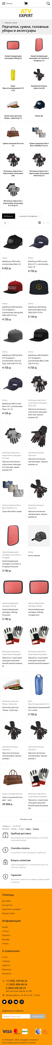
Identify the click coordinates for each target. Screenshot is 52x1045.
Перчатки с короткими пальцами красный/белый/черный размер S (38, 660)
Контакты (6, 973)
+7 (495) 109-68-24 (16, 980)
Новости (6, 965)
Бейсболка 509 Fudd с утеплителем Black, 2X (11, 262)
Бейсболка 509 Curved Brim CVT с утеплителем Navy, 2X (38, 264)
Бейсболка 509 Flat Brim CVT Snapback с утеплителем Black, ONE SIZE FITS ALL (38, 359)
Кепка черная (34, 555)
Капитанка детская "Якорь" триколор (10, 708)
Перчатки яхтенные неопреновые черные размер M (37, 514)
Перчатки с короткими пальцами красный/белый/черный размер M (12, 661)
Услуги (5, 943)
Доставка (6, 901)
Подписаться (37, 1016)
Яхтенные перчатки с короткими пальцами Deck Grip (37, 403)
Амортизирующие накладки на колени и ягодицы (11, 555)
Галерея (6, 961)
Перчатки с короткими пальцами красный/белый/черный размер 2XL (38, 804)
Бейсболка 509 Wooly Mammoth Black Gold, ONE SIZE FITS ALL (37, 310)
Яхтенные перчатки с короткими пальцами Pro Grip (11, 455)
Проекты (6, 935)
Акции (5, 927)
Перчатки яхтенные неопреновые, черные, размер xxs (38, 462)
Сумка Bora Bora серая (11, 511)
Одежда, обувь (11, 22)
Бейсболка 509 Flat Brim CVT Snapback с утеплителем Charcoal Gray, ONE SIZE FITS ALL (12, 359)
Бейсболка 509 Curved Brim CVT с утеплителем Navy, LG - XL (12, 406)
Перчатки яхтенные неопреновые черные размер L (11, 756)
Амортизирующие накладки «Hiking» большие (10, 612)
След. (28, 829)
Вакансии (6, 969)
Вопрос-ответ (8, 913)
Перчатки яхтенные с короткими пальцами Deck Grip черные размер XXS (37, 413)
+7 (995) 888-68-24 (16, 984)
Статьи (5, 931)
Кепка (4, 258)
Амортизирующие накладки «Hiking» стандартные (36, 612)
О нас (4, 957)
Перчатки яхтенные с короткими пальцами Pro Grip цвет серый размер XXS (11, 465)
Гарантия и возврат (11, 909)
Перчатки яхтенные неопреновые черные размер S (37, 756)
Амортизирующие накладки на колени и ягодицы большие (11, 564)
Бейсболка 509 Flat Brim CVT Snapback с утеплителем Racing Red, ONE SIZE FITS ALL (12, 311)
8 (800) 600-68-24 (16, 988)
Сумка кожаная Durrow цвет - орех (12, 798)
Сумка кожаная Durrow (12, 794)
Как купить (7, 905)
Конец (36, 829)
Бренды (6, 939)
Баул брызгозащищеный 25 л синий (39, 708)
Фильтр (8, 216)
